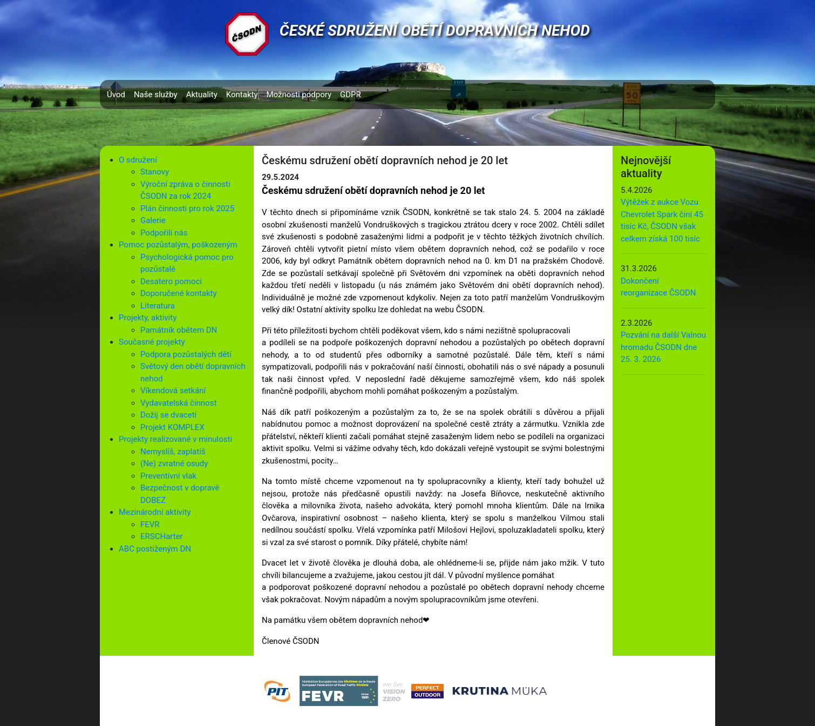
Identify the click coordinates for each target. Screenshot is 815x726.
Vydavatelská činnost (178, 403)
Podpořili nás (163, 233)
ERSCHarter (161, 536)
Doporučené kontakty (178, 293)
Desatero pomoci (171, 281)
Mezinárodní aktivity (155, 512)
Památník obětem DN (178, 330)
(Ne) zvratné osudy (174, 463)
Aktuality (202, 94)
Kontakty (242, 94)
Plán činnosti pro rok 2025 (187, 208)
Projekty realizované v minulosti (175, 439)
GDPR (350, 94)
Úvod (116, 94)
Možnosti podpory (299, 94)
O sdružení (138, 160)
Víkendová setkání (173, 390)
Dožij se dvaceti (168, 415)
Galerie (153, 220)
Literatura (157, 306)
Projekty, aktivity (147, 317)
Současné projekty (152, 342)
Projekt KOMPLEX (172, 427)
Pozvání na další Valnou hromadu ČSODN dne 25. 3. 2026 (663, 347)
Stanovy (154, 172)
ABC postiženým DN (155, 549)
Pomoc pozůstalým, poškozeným (178, 245)
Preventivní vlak (168, 476)
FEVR (150, 524)
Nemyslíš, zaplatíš (173, 451)
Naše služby (156, 94)
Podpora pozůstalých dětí (186, 354)
